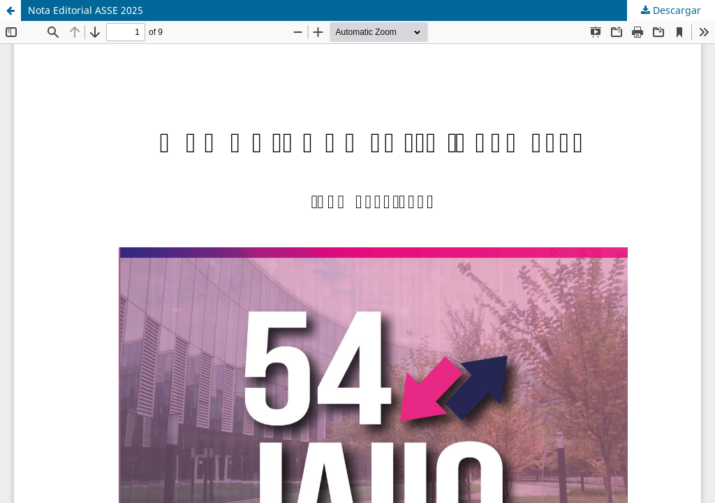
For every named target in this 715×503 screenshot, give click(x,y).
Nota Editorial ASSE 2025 (85, 10)
